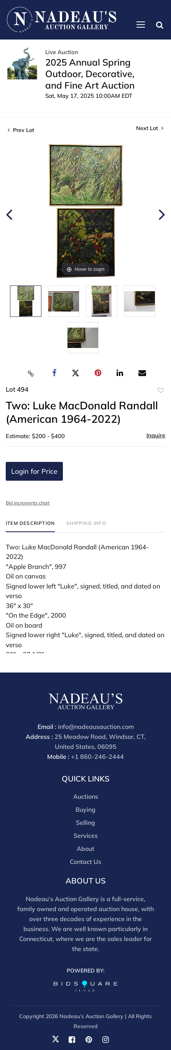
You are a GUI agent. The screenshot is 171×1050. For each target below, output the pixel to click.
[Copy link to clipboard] (31, 373)
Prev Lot (21, 130)
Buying (85, 809)
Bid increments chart (27, 503)
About (85, 848)
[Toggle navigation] (141, 24)
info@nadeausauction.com (96, 726)
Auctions (85, 796)
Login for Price (34, 471)
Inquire (155, 435)
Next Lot (149, 128)
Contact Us (85, 861)
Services (86, 835)
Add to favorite (160, 390)
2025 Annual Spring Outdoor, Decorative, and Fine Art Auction (90, 73)
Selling (85, 822)
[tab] (30, 526)
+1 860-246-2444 (97, 756)
